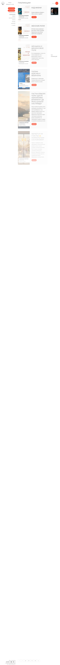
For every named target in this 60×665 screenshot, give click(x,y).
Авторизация (11, 10)
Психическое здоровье (23, 123)
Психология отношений (23, 15)
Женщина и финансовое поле (37, 49)
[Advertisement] (54, 34)
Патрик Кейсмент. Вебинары (36, 74)
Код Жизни (36, 8)
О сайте (13, 25)
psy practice (7, 3)
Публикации (12, 14)
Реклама (13, 23)
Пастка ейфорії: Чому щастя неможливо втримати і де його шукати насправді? (38, 99)
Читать (34, 17)
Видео (13, 16)
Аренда (13, 21)
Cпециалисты (12, 12)
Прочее (21, 84)
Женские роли (38, 26)
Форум (13, 19)
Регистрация (11, 8)
